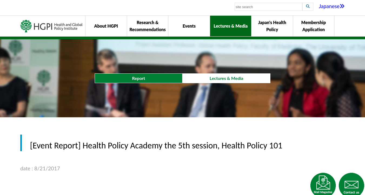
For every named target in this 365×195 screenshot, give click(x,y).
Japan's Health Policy (272, 26)
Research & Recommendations (148, 26)
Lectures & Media (231, 25)
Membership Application (313, 26)
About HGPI (106, 25)
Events (188, 25)
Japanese (332, 6)
